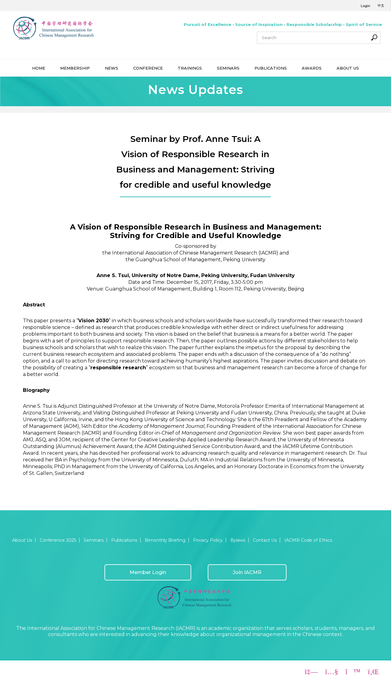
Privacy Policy (208, 540)
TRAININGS (190, 68)
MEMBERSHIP (75, 68)
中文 (381, 5)
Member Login (148, 572)
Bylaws (237, 540)
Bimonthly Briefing (165, 540)
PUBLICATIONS (270, 68)
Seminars (94, 540)
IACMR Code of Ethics (308, 540)
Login (365, 6)
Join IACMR (247, 572)
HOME (38, 68)
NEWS (111, 68)
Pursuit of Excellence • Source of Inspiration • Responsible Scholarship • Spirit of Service (283, 24)
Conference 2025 (58, 540)
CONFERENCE (148, 68)
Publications (124, 540)
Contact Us (265, 540)
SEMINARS (228, 68)
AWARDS (312, 68)
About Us (22, 540)
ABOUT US (348, 68)
